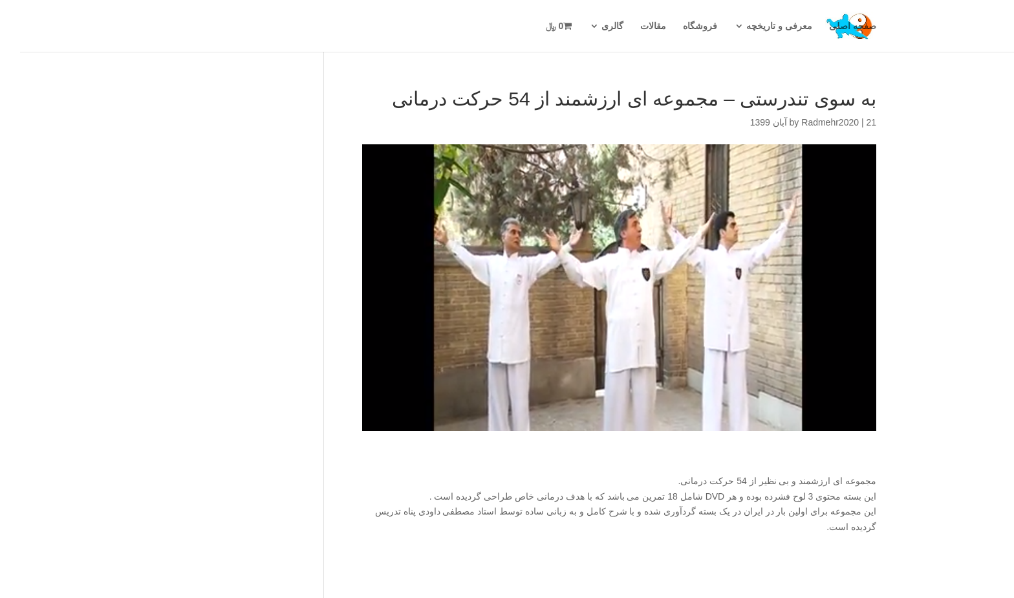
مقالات (633, 26)
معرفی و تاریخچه (759, 26)
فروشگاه (680, 26)
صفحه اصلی (832, 26)
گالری (592, 26)
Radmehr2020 (810, 122)
